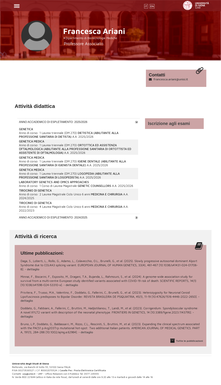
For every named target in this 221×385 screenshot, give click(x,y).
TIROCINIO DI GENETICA (35, 190)
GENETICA (26, 129)
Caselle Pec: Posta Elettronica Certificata (83, 370)
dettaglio (33, 269)
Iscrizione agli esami (169, 123)
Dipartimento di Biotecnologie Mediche (91, 38)
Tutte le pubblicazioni (189, 340)
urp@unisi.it (28, 373)
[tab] (78, 122)
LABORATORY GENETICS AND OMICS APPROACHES (54, 182)
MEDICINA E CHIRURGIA (106, 194)
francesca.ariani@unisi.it (170, 79)
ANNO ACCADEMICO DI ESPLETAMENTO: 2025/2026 (53, 122)
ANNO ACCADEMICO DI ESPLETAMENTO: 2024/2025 (53, 217)
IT (146, 6)
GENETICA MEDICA (31, 141)
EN (152, 6)
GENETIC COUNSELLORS (94, 186)
